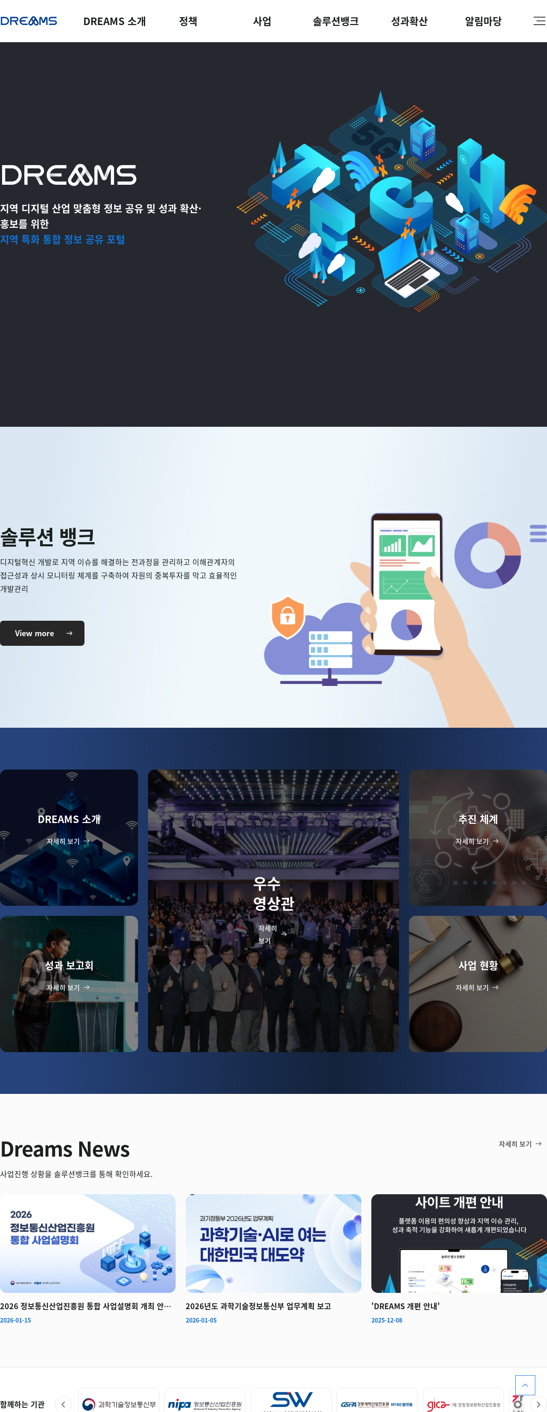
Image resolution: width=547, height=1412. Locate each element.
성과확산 (409, 20)
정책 (188, 20)
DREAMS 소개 (114, 20)
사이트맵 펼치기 (539, 20)
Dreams (29, 21)
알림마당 (483, 20)
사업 (262, 20)
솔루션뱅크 (336, 20)
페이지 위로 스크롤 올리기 (525, 1385)
